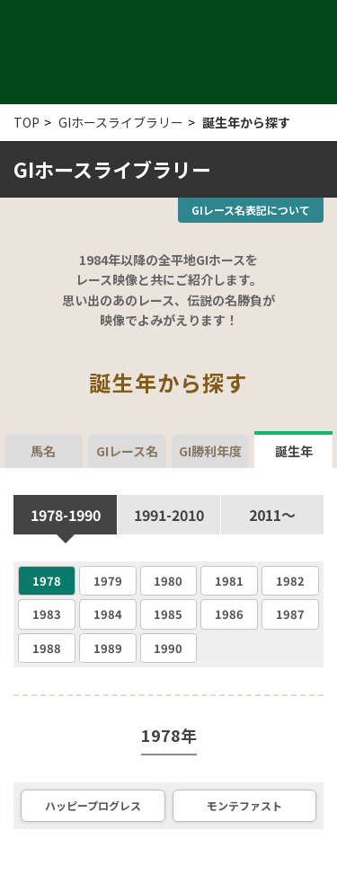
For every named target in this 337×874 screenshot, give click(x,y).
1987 (290, 613)
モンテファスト (244, 805)
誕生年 (293, 447)
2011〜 (272, 514)
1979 (107, 580)
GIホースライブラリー (120, 122)
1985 (168, 613)
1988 (46, 648)
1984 (107, 613)
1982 (290, 580)
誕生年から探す (246, 122)
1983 (46, 613)
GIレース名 (127, 451)
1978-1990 (66, 514)
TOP (26, 122)
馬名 (43, 451)
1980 (168, 580)
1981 (229, 580)
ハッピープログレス (93, 805)
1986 (229, 613)
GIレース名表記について (250, 209)
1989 (107, 648)
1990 (168, 648)
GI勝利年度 (210, 451)
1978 (46, 580)
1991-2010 (169, 514)
